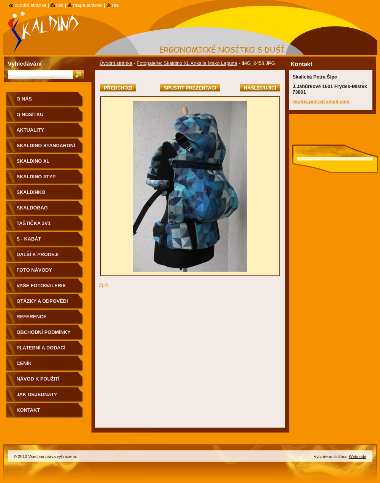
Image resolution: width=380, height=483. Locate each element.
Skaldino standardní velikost (46, 148)
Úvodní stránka (116, 63)
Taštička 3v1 (34, 223)
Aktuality (30, 130)
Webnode (357, 456)
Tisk (59, 5)
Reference (32, 316)
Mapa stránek (88, 5)
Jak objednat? (37, 394)
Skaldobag (32, 208)
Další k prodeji (38, 254)
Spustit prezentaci (190, 88)
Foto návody (34, 270)
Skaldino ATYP (36, 176)
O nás (24, 99)
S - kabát (29, 239)
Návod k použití (38, 379)
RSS (115, 5)
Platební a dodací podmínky (41, 350)
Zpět (104, 285)
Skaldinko (31, 192)
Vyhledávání (25, 63)
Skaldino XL (33, 161)
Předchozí (118, 88)
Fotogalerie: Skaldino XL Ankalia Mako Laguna (187, 63)
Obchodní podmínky (44, 332)
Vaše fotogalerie (41, 285)
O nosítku (30, 114)
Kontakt (28, 410)
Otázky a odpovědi (42, 301)
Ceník (24, 363)
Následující (260, 88)
